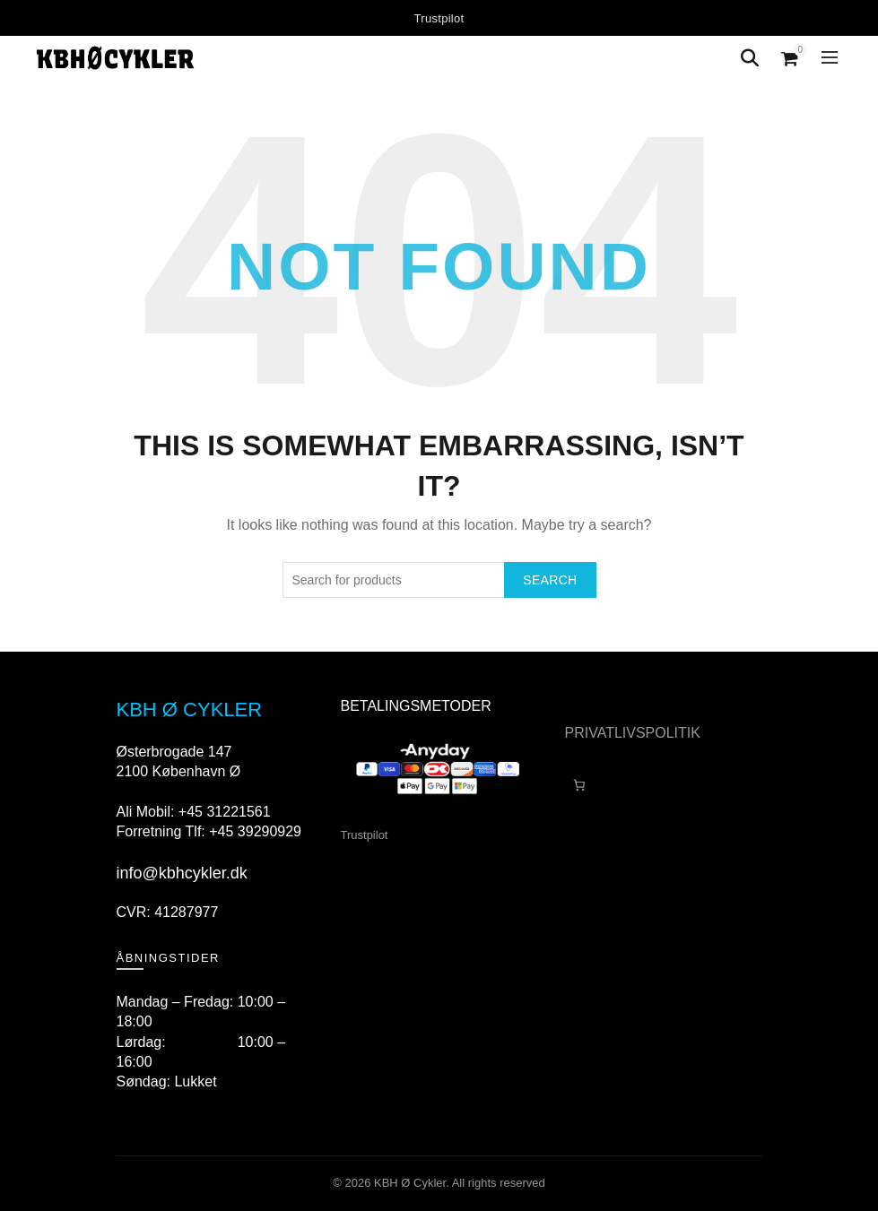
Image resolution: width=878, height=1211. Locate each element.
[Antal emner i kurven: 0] (580, 785)
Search (550, 580)
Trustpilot (439, 18)
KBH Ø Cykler (410, 1182)
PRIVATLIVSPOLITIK (632, 732)
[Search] (749, 58)
